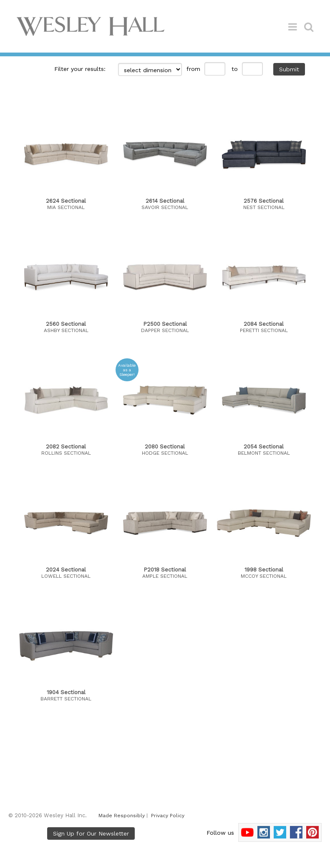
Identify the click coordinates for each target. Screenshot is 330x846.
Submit (289, 69)
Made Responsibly (121, 815)
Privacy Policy (167, 815)
